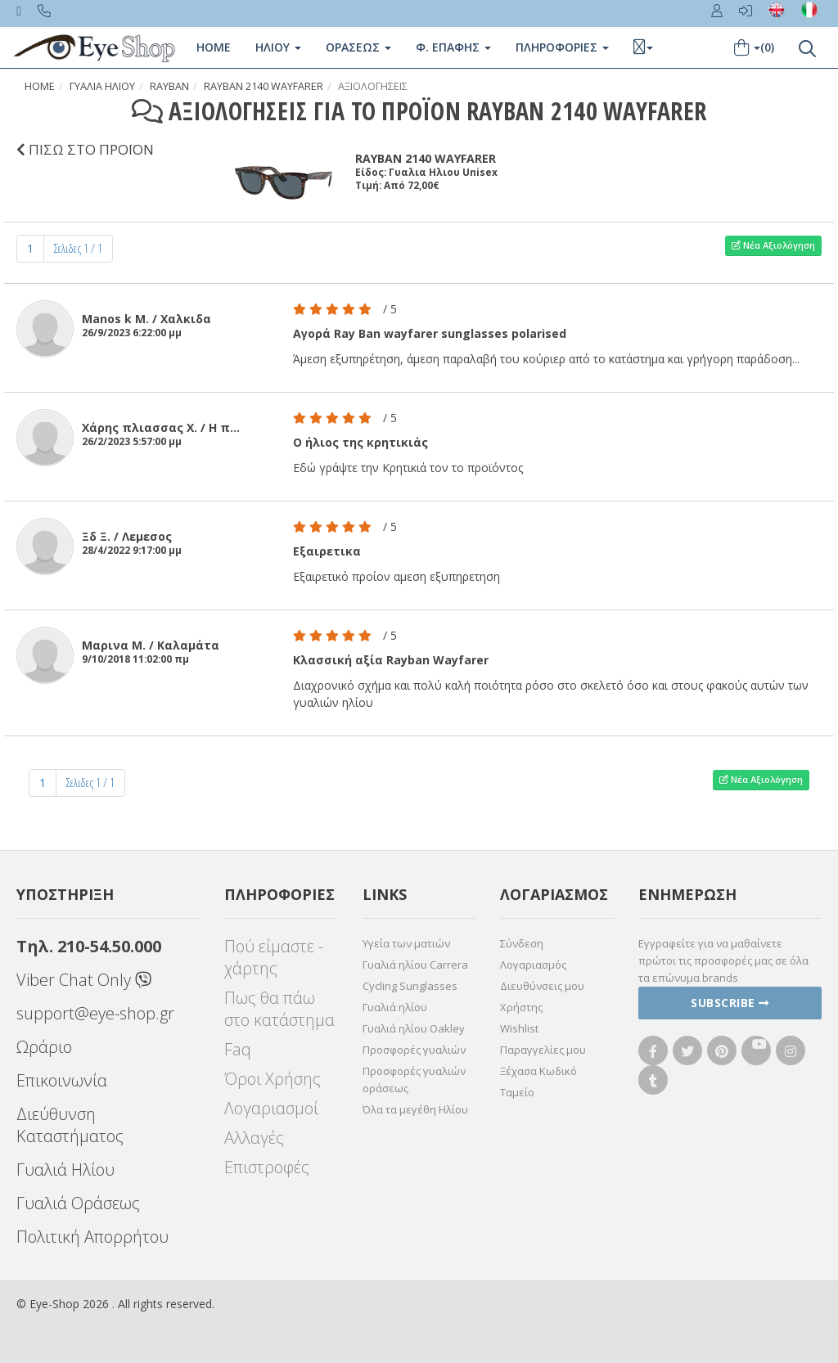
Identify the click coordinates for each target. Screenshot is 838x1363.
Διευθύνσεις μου (542, 985)
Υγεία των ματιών (406, 943)
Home (213, 47)
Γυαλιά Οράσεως (78, 1203)
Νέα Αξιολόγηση (773, 245)
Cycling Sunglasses (410, 985)
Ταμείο (517, 1092)
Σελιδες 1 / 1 (78, 248)
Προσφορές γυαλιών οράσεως (414, 1079)
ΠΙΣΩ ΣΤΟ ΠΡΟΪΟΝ (85, 149)
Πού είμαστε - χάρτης (273, 957)
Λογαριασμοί (271, 1108)
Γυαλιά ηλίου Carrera (415, 964)
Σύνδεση (521, 943)
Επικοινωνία (61, 1080)
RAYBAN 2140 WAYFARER (263, 86)
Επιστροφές (266, 1167)
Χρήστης (521, 1007)
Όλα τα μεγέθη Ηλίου (415, 1109)
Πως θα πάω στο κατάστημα (279, 1009)
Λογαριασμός (533, 964)
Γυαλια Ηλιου (102, 86)
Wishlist (519, 1028)
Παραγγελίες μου (543, 1049)
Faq (237, 1049)
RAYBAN (169, 86)
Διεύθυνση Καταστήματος (70, 1125)
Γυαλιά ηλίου (395, 1007)
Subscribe (730, 1002)
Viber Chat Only (83, 980)
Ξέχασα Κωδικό (538, 1071)
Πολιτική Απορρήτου (92, 1237)
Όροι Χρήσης (272, 1079)
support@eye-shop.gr (95, 1013)
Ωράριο (44, 1047)
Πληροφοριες (562, 47)
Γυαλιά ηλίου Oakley (414, 1028)
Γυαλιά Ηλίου (65, 1169)
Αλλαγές (254, 1138)
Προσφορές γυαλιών (414, 1049)
